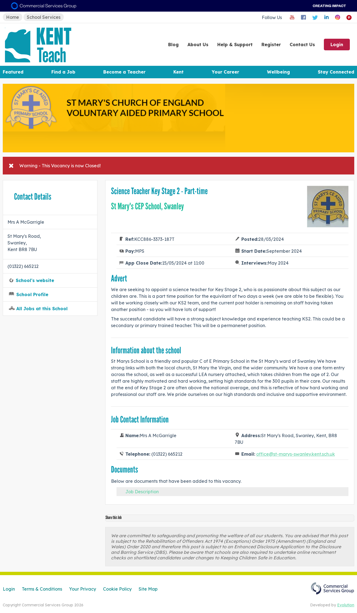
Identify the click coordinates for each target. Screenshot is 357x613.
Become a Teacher (124, 72)
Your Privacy (82, 589)
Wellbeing (278, 72)
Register (271, 44)
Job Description (142, 491)
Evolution (345, 604)
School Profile (32, 294)
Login (336, 44)
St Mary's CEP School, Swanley (147, 206)
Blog (173, 44)
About (197, 44)
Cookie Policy (117, 589)
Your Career (225, 72)
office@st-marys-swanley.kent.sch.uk (295, 454)
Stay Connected (336, 72)
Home (12, 17)
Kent (178, 72)
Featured (13, 72)
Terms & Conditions (42, 589)
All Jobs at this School (42, 308)
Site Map (148, 589)
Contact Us (302, 44)
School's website (35, 280)
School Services (43, 17)
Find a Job (63, 72)
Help (235, 44)
